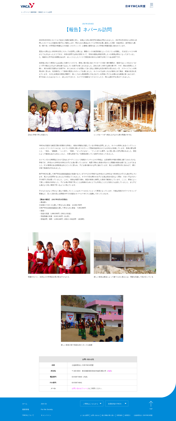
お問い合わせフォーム (80, 388)
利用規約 (119, 415)
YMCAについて (28, 415)
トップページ (25, 12)
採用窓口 (127, 415)
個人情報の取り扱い (108, 415)
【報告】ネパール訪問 (45, 12)
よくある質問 (84, 415)
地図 (109, 371)
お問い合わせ (95, 415)
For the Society (47, 409)
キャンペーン (46, 415)
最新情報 (33, 12)
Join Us (44, 404)
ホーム (24, 404)
